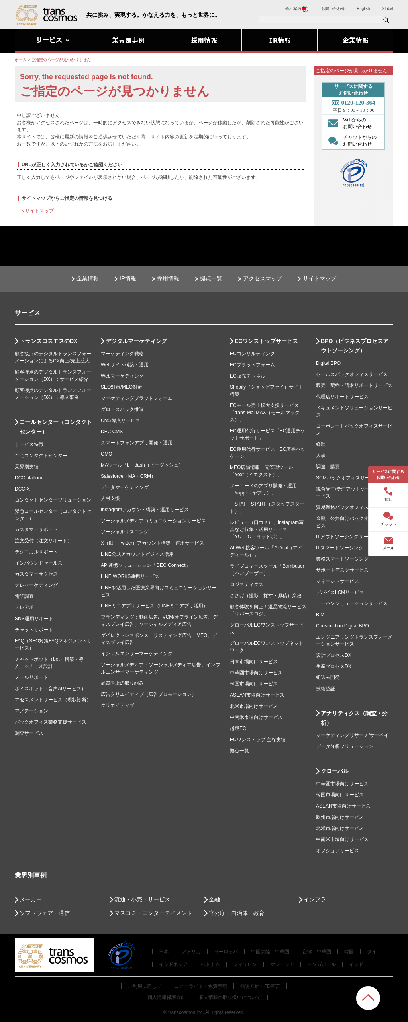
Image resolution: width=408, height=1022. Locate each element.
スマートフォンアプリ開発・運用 (137, 443)
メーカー (31, 899)
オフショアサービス (337, 850)
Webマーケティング (122, 376)
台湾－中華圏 (316, 951)
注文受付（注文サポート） (43, 540)
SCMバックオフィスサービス (347, 478)
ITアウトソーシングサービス (347, 536)
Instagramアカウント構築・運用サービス (145, 509)
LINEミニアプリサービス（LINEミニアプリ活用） (154, 606)
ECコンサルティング (252, 353)
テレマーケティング (36, 585)
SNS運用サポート (34, 618)
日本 (164, 951)
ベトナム (210, 964)
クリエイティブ (117, 705)
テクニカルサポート (36, 552)
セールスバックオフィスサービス (352, 374)
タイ (372, 951)
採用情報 (168, 278)
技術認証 (325, 688)
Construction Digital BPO (342, 626)
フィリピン (245, 964)
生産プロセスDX (333, 666)
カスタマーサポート (36, 529)
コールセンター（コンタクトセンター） (56, 427)
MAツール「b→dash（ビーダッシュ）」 (144, 465)
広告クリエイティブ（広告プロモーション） (148, 694)
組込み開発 (328, 677)
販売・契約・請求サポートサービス (354, 385)
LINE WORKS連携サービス (130, 576)
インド (356, 964)
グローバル (335, 771)
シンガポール (321, 964)
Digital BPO (328, 363)
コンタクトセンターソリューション (53, 500)
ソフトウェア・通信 (45, 913)
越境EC (238, 728)
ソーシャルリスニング (125, 532)
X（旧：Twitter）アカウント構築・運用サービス (152, 543)
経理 (321, 444)
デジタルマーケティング (136, 341)
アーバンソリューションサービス (352, 603)
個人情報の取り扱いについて (230, 997)
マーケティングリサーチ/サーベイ (352, 735)
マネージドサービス (337, 581)
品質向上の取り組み (122, 683)
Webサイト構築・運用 (125, 365)
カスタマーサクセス (36, 574)
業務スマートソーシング (342, 559)
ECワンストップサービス (266, 341)
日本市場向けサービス (254, 661)
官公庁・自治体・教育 (237, 913)
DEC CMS (112, 431)
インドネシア (173, 964)
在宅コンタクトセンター (41, 455)
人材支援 (110, 498)
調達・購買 (328, 466)
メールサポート (31, 677)
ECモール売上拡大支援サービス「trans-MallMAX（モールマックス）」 (265, 412)
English (363, 8)
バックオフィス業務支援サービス (50, 722)
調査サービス (29, 733)
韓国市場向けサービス (254, 684)
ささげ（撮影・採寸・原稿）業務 (266, 595)
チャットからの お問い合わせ (350, 140)
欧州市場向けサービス (340, 817)
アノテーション (31, 711)
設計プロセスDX (333, 655)
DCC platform (29, 478)
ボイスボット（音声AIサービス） (50, 688)
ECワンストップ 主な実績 (258, 739)
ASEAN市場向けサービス (257, 695)
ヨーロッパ (226, 951)
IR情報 (128, 278)
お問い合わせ (333, 8)
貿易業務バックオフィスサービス (352, 507)
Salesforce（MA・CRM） (128, 476)
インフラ (315, 899)
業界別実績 (27, 466)
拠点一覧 (211, 278)
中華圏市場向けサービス (256, 672)
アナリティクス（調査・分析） (354, 718)
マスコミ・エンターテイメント (153, 913)
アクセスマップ (262, 278)
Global (387, 8)
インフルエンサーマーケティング (137, 653)
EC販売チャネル (247, 376)
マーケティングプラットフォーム (137, 398)
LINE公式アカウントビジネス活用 (137, 554)
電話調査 (24, 596)
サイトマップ (39, 211)
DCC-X (22, 489)
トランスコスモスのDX (48, 341)
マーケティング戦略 (122, 353)
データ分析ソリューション (344, 746)
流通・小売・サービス (142, 899)
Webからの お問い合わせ (348, 123)
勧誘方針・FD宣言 (260, 986)
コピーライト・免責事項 (201, 986)
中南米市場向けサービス (256, 717)
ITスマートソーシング (339, 548)
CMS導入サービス (120, 420)
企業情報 (87, 278)
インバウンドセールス (39, 563)
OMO (106, 454)
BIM (320, 614)
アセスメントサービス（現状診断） (53, 700)
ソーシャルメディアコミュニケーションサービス (153, 521)
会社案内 (297, 8)
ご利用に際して (144, 986)
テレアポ (24, 607)
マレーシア (282, 964)
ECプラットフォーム (252, 365)
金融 (214, 899)
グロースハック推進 (122, 409)
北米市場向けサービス (254, 706)
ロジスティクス (246, 584)
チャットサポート (34, 630)
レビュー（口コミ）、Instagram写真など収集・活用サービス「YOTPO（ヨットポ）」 (267, 529)
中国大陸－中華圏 (270, 951)
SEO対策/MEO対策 (121, 387)
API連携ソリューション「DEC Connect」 (145, 565)
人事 (321, 455)
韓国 (349, 951)
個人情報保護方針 (166, 997)
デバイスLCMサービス (340, 592)
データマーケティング (125, 487)
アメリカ (191, 951)
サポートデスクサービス (342, 570)
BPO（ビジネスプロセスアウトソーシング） (354, 346)
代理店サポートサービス (342, 396)
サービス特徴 (29, 444)
